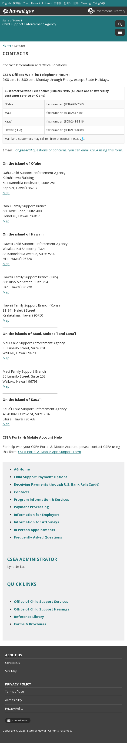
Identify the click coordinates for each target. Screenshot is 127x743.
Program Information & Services (41, 499)
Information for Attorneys (36, 522)
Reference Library (29, 616)
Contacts (22, 492)
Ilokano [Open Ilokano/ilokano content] (47, 3)
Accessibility (13, 700)
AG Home (22, 469)
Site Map (11, 671)
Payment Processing (31, 507)
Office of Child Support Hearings (41, 609)
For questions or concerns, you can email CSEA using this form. (68, 150)
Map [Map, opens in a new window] (6, 193)
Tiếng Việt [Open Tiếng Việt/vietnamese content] (99, 3)
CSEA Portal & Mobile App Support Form (49, 452)
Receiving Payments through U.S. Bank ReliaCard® (56, 484)
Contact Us (12, 663)
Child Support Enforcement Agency (29, 24)
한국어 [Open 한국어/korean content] (67, 3)
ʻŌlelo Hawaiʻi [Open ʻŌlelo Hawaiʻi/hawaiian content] (31, 3)
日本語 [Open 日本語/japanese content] (57, 3)
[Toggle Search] (120, 23)
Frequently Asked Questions (38, 537)
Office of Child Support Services (41, 601)
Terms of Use (14, 691)
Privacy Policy (14, 708)
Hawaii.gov (18, 11)
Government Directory (109, 11)
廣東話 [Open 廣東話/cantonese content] (17, 3)
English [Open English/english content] (6, 3)
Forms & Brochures (30, 624)
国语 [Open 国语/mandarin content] (76, 3)
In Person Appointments (34, 530)
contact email (20, 720)
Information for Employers (37, 514)
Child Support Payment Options (40, 477)
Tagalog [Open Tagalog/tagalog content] (86, 3)
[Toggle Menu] (120, 32)
